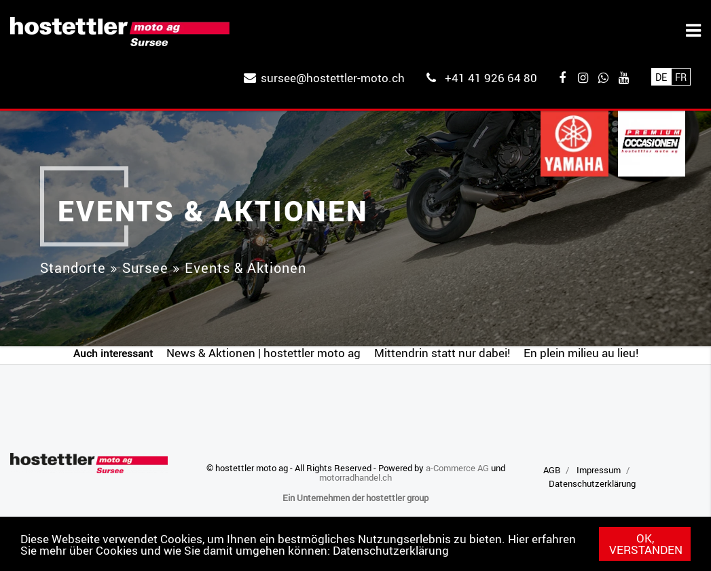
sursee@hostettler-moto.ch (333, 78)
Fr (681, 77)
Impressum (599, 470)
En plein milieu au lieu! (581, 353)
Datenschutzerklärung (391, 550)
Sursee (145, 268)
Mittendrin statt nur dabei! (442, 353)
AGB (551, 470)
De (661, 77)
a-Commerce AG (457, 468)
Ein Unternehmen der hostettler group (355, 498)
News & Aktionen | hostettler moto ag (263, 353)
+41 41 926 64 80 (491, 78)
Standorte (73, 268)
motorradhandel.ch (355, 477)
